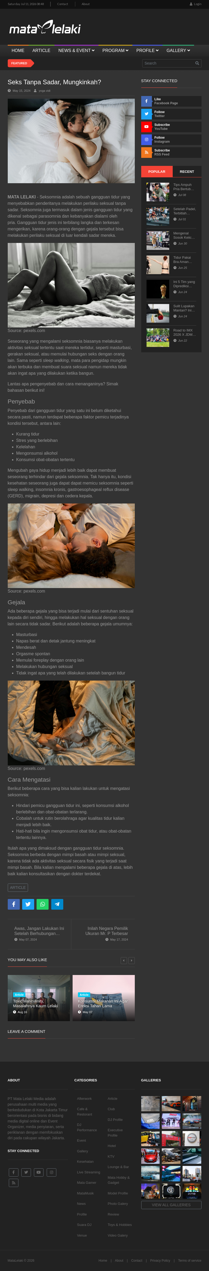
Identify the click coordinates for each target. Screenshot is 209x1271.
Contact (62, 4)
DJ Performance (87, 1127)
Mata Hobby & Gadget (119, 1180)
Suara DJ (84, 1225)
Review (113, 1214)
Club (111, 1109)
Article (18, 887)
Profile (82, 1214)
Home (102, 1260)
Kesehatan (85, 1162)
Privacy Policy (160, 1260)
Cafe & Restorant (84, 1111)
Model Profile (118, 1193)
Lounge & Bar (118, 1167)
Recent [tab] (187, 172)
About (86, 4)
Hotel (112, 1146)
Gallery (82, 1151)
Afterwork (84, 1099)
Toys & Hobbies (120, 1225)
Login (196, 4)
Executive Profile (115, 1132)
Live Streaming (88, 1172)
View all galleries (171, 1205)
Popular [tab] (156, 172)
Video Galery (118, 1235)
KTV (111, 1156)
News (81, 1204)
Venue (82, 1235)
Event (81, 1140)
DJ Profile (115, 1120)
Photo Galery (118, 1204)
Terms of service (189, 1260)
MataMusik (85, 1193)
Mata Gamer (86, 1183)
